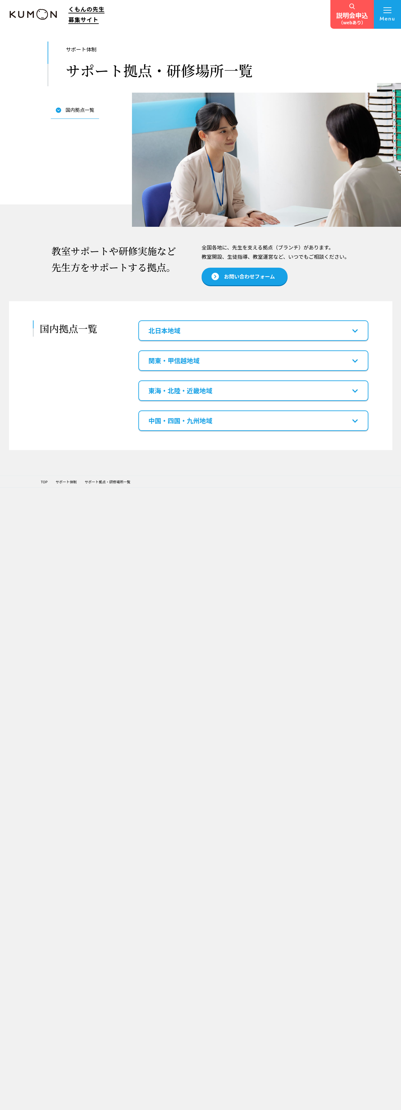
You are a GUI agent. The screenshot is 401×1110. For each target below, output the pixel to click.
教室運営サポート (244, 884)
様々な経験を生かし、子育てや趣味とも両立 (190, 920)
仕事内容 (127, 930)
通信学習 (313, 912)
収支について (131, 937)
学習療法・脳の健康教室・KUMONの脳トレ (327, 923)
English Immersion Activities (329, 976)
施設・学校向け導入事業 (332, 959)
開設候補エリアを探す (249, 963)
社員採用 (313, 998)
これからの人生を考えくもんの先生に (190, 879)
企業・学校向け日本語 (330, 966)
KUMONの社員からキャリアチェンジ (188, 974)
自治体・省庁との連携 (324, 983)
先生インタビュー (188, 867)
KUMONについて (136, 881)
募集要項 (128, 951)
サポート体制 (241, 867)
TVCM (235, 1006)
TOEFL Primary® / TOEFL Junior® (333, 941)
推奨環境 (130, 1085)
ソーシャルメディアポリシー (214, 1085)
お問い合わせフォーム (249, 1021)
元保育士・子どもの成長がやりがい (192, 933)
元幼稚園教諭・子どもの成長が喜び (188, 1042)
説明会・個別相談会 (245, 927)
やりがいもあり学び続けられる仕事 (192, 1001)
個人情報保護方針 (58, 1085)
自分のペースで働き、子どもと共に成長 (190, 1055)
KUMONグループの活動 (139, 906)
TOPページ (131, 867)
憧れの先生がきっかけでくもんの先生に (192, 906)
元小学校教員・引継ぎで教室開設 (187, 947)
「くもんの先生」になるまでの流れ (247, 915)
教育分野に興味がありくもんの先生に (190, 1015)
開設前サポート (242, 876)
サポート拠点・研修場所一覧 (242, 894)
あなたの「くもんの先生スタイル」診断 (247, 945)
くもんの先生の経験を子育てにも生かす (190, 988)
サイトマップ (98, 1085)
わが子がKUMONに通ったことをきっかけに (192, 961)
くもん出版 (315, 933)
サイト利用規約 (165, 1085)
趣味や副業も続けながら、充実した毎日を (194, 893)
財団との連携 (317, 991)
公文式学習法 (131, 891)
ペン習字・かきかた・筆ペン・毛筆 (334, 889)
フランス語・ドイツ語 (324, 897)
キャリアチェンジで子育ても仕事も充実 (188, 1028)
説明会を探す (241, 977)
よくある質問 (241, 992)
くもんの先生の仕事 (138, 920)
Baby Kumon (317, 882)
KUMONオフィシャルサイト (329, 874)
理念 (124, 898)
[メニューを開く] (387, 14)
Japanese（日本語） (323, 904)
